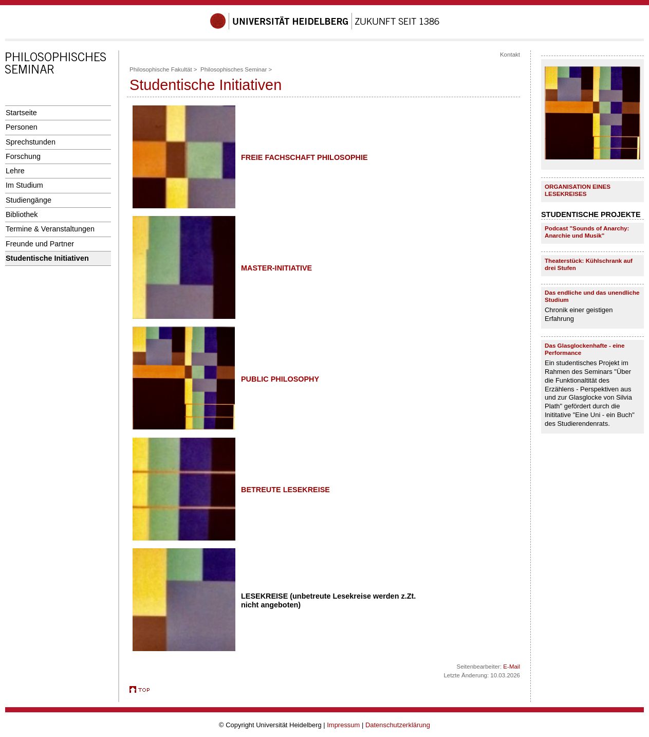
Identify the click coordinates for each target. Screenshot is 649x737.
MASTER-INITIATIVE (276, 268)
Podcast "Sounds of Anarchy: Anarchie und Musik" (587, 232)
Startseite (21, 113)
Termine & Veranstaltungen (50, 229)
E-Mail (511, 666)
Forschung (23, 156)
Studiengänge (28, 200)
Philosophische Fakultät (160, 69)
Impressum (343, 725)
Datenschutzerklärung (397, 725)
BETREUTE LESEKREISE (285, 490)
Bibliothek (22, 214)
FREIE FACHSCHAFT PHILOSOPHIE (304, 157)
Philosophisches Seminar (233, 69)
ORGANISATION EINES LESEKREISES (577, 190)
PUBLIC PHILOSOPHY (280, 379)
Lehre (15, 171)
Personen (22, 127)
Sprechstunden (30, 142)
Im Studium (24, 185)
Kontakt (510, 54)
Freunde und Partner (40, 244)
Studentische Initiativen (47, 258)
